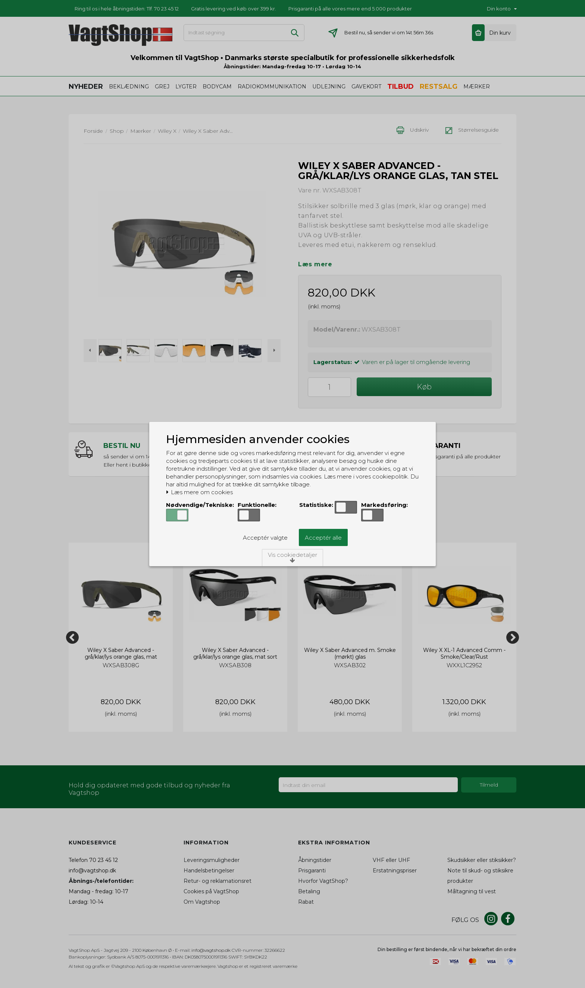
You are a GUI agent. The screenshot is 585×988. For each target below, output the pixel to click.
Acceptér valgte (265, 537)
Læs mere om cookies (199, 492)
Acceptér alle (323, 537)
